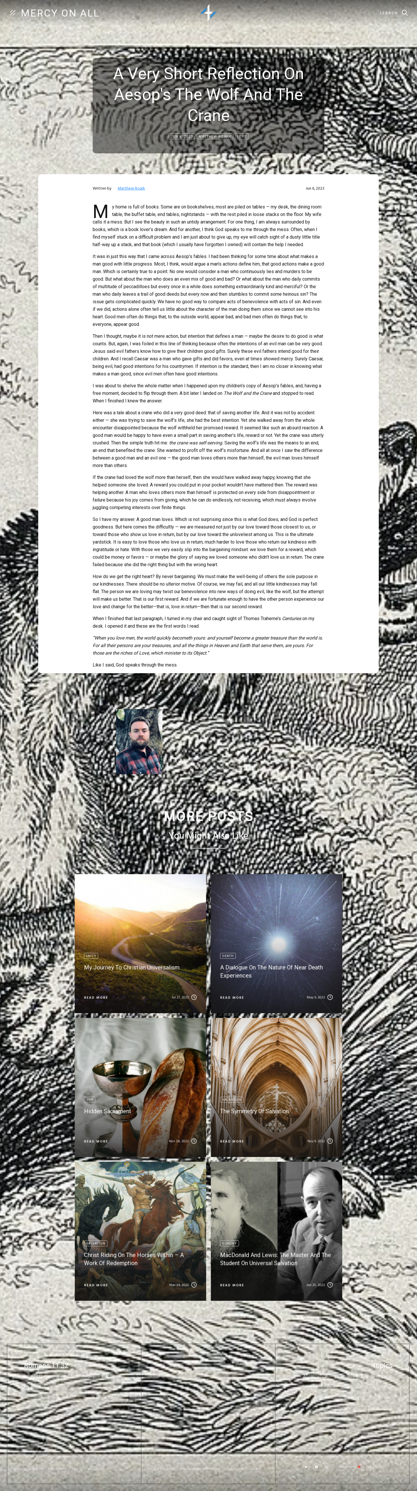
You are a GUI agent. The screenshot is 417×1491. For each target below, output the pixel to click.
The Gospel (380, 1397)
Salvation (383, 1387)
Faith (358, 1376)
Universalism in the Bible (200, 1469)
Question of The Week (243, 1469)
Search (389, 13)
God (313, 1387)
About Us (35, 1469)
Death (340, 1376)
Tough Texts (380, 1407)
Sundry (355, 1397)
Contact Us (93, 1469)
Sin (338, 1397)
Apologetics (315, 1376)
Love (362, 1387)
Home (18, 1469)
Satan (322, 1397)
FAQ (75, 1469)
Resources (57, 1469)
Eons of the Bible (160, 1469)
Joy (346, 1387)
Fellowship (381, 1376)
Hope (329, 1387)
